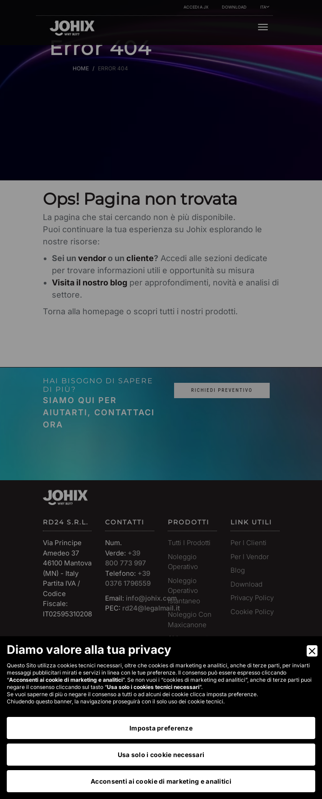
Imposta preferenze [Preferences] (161, 728)
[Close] (312, 651)
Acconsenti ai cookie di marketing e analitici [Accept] (161, 781)
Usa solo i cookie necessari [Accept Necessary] (161, 754)
